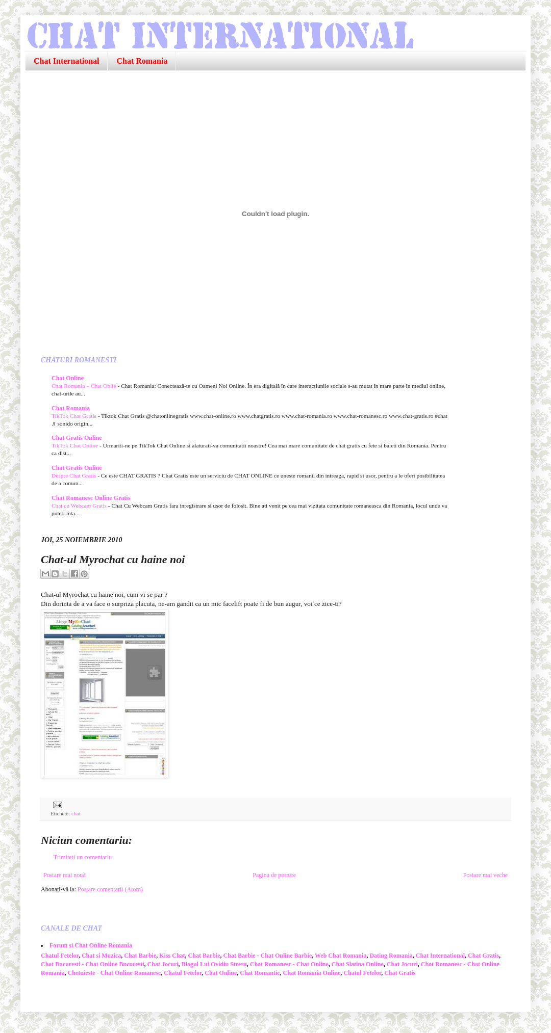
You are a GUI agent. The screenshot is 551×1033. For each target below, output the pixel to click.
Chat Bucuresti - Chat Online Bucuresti (92, 964)
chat (76, 813)
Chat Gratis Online (77, 437)
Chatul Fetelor (60, 955)
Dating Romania (390, 955)
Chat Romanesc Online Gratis (91, 497)
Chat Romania (141, 61)
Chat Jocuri (163, 964)
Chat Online (68, 378)
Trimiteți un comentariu (83, 857)
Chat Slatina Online (358, 964)
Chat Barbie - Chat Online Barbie (267, 955)
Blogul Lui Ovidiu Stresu (214, 964)
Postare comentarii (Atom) (110, 889)
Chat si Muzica (101, 955)
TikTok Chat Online (75, 445)
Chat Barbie (140, 955)
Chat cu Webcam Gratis (80, 505)
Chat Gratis (483, 955)
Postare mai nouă (64, 875)
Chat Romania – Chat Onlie (84, 386)
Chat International (66, 61)
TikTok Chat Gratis (75, 416)
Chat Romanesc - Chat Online (289, 964)
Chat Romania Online (312, 972)
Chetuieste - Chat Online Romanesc (114, 972)
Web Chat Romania (340, 955)
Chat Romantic (260, 972)
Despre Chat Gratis (74, 475)
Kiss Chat (172, 955)
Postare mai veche (485, 875)
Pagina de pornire (274, 875)
